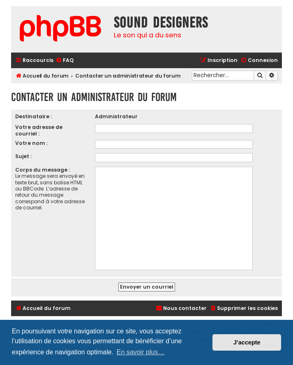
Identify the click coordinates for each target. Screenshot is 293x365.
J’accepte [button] (247, 342)
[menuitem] (64, 60)
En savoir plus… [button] (141, 352)
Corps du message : (42, 169)
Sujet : (23, 156)
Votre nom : (31, 143)
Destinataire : (33, 116)
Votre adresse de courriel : (38, 130)
